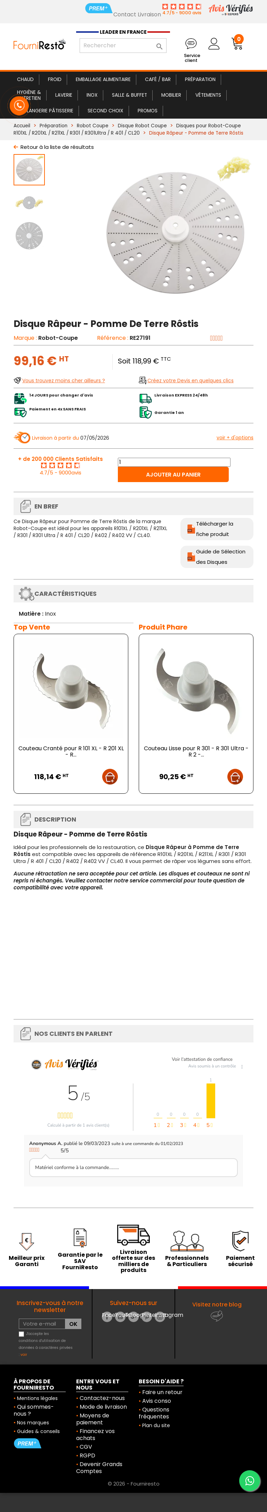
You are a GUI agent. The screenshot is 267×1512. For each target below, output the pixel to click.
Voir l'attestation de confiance (202, 1059)
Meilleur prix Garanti (26, 1261)
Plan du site (156, 1425)
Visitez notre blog (217, 1305)
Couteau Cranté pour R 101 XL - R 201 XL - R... (71, 751)
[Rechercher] (123, 45)
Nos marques (33, 1422)
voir (24, 1354)
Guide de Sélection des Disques (220, 557)
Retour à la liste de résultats (57, 147)
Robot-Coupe (58, 338)
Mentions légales (37, 1398)
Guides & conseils (38, 1431)
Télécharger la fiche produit (214, 529)
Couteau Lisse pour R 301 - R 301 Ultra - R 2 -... (196, 751)
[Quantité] (174, 462)
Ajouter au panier (173, 475)
